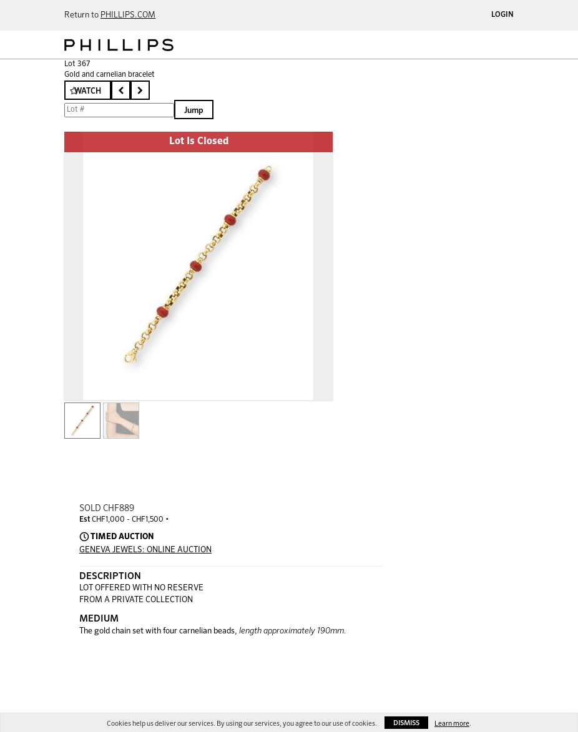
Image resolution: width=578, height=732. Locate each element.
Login (502, 15)
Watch (87, 91)
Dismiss (406, 723)
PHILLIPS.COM (127, 15)
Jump (193, 111)
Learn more (451, 723)
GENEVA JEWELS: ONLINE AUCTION (145, 550)
